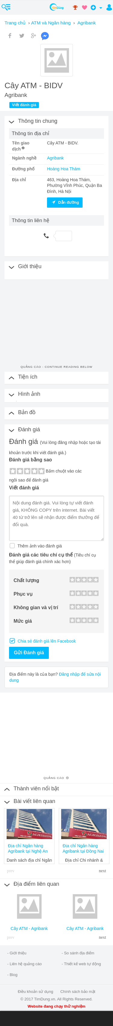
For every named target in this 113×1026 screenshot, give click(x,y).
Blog (13, 974)
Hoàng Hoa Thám (63, 168)
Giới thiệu (18, 953)
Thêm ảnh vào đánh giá (39, 546)
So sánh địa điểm (79, 953)
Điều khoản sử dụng (35, 991)
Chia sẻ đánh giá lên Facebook (46, 641)
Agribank (55, 158)
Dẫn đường (65, 202)
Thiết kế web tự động (82, 964)
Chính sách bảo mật (77, 991)
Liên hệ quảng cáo (26, 964)
